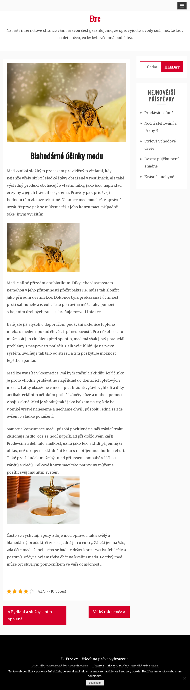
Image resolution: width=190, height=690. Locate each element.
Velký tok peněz (107, 612)
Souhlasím (95, 682)
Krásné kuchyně (159, 176)
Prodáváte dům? (158, 112)
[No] (184, 678)
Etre (95, 18)
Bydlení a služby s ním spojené (30, 615)
